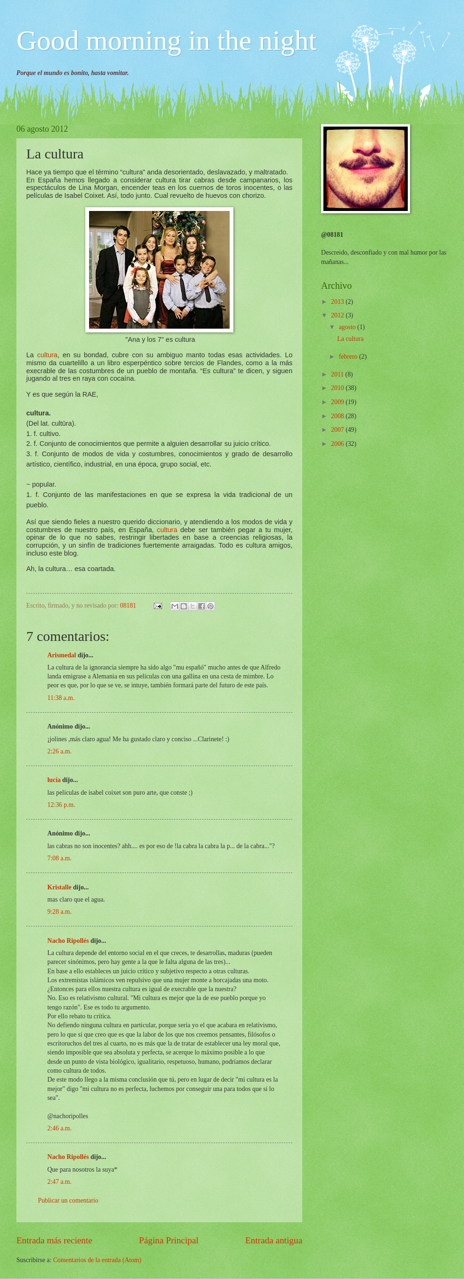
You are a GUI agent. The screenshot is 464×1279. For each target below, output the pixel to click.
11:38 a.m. (61, 697)
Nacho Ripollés (68, 940)
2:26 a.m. (59, 751)
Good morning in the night (166, 40)
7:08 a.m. (59, 858)
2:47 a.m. (59, 1181)
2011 (338, 374)
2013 (338, 301)
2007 (338, 429)
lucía (53, 779)
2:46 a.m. (59, 1128)
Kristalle (59, 887)
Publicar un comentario (68, 1200)
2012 (338, 315)
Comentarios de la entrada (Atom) (97, 1260)
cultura (47, 355)
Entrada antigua (273, 1240)
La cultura (350, 338)
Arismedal (61, 655)
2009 (338, 402)
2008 (338, 416)
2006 (338, 443)
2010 (338, 387)
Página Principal (169, 1240)
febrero (349, 356)
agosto (348, 327)
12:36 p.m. (61, 804)
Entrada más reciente (54, 1240)
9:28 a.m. (59, 911)
